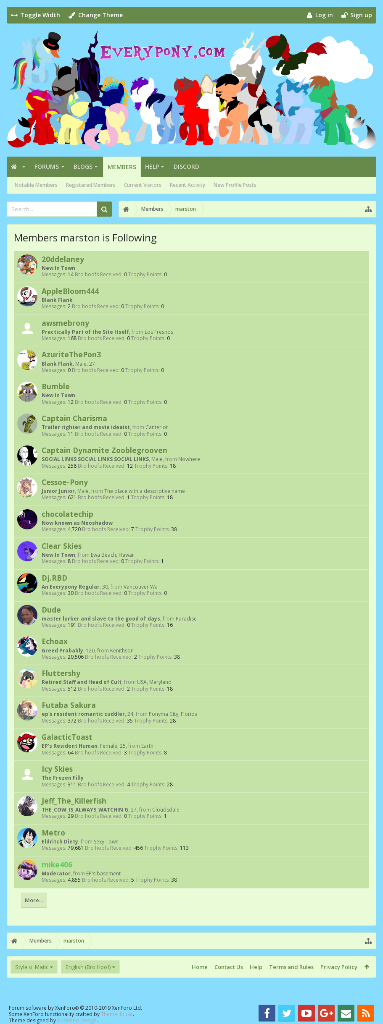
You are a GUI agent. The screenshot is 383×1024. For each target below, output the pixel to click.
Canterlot (156, 427)
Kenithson (122, 650)
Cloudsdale (166, 809)
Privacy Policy (338, 967)
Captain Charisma (74, 418)
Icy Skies (57, 769)
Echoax (55, 641)
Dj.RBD (54, 578)
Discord (186, 166)
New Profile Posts (235, 185)
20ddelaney (63, 259)
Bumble (56, 386)
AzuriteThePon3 (71, 354)
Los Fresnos (159, 331)
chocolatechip (67, 514)
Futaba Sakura (69, 705)
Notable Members (36, 185)
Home (200, 967)
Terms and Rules (291, 967)
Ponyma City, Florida (173, 714)
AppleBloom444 (70, 291)
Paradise (186, 618)
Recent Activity (187, 185)
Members (122, 167)
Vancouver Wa (141, 586)
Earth (147, 745)
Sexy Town (106, 841)
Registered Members (91, 185)
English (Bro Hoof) (88, 967)
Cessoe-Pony (65, 482)
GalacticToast (67, 737)
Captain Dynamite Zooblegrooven (104, 450)
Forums (46, 166)
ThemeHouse (117, 1014)
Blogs (83, 166)
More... (34, 900)
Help (152, 166)
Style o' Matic (31, 967)
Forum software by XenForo (75, 1007)
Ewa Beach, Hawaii (113, 554)
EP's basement (103, 873)
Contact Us (228, 967)
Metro (53, 833)
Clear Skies (62, 546)
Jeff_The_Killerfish (74, 801)
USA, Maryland (154, 682)
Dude (51, 610)
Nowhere (189, 459)
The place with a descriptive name (144, 491)
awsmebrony (65, 323)
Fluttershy (61, 673)
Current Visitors (142, 185)
